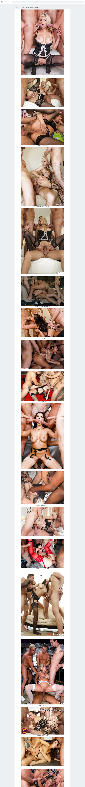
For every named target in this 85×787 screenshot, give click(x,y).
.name (7, 1)
